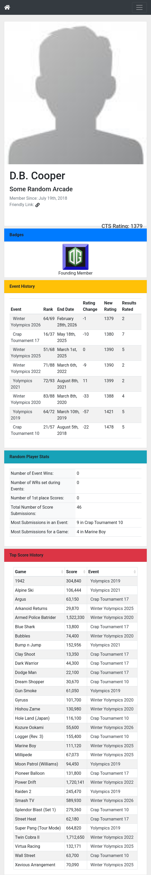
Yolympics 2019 (105, 581)
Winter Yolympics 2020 (111, 617)
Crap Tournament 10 (109, 681)
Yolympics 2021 (105, 590)
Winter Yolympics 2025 (111, 608)
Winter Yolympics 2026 (111, 727)
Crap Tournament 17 (109, 599)
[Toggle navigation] (139, 7)
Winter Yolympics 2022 (111, 782)
